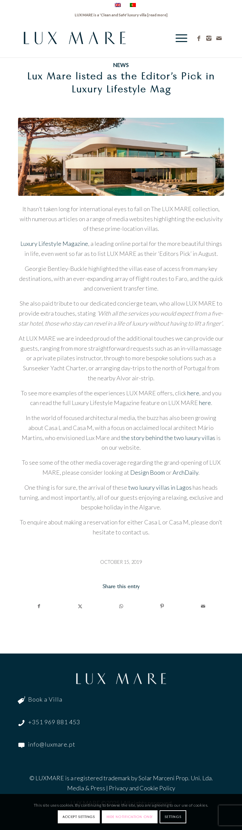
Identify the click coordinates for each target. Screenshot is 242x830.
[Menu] (178, 38)
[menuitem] (178, 38)
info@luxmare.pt (51, 744)
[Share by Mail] (203, 606)
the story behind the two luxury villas (168, 437)
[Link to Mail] (219, 38)
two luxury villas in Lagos (160, 487)
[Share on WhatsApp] (121, 606)
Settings (173, 816)
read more (157, 15)
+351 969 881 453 (54, 722)
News (121, 65)
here (193, 393)
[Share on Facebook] (38, 606)
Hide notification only (129, 816)
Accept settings (78, 816)
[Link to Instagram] (209, 38)
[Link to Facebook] (199, 38)
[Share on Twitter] (80, 606)
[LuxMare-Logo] (100, 38)
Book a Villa (45, 699)
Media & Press (86, 788)
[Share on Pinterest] (162, 606)
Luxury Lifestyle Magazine (54, 243)
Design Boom (147, 472)
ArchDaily (185, 472)
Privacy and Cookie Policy (142, 788)
